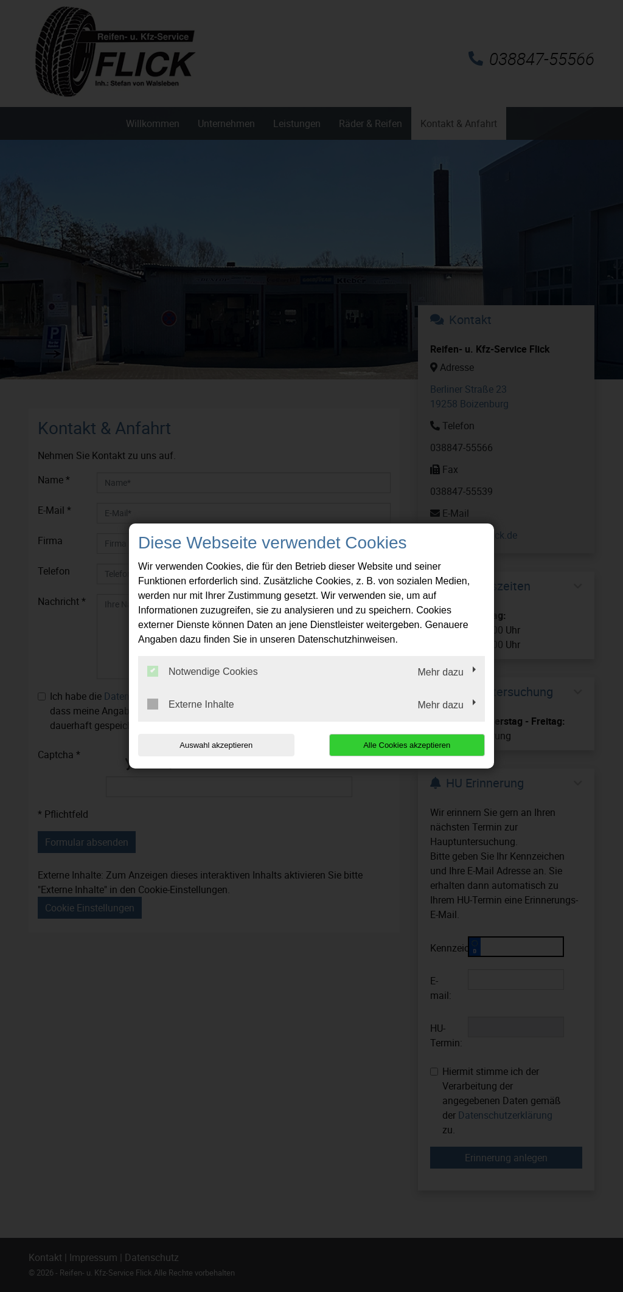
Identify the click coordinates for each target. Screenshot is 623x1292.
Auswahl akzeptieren (215, 745)
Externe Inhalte (190, 704)
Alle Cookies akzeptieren (406, 745)
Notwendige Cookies (202, 671)
